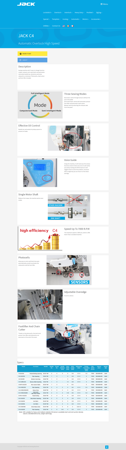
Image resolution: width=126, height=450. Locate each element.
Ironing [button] (66, 19)
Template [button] (56, 19)
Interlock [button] (68, 12)
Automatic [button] (75, 19)
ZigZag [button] (99, 12)
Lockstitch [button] (47, 12)
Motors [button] (86, 19)
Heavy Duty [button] (79, 12)
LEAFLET (23, 60)
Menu (104, 4)
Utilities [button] (46, 26)
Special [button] (46, 19)
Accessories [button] (96, 19)
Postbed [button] (90, 12)
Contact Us (56, 26)
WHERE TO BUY (25, 53)
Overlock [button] (58, 12)
